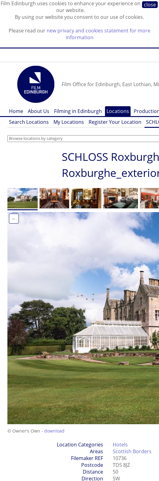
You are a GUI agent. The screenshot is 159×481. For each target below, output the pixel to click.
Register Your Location (115, 122)
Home (16, 111)
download (54, 431)
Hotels (120, 444)
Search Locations (29, 122)
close (150, 4)
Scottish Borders (132, 451)
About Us (38, 111)
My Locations (68, 122)
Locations (118, 111)
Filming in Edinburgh (78, 111)
